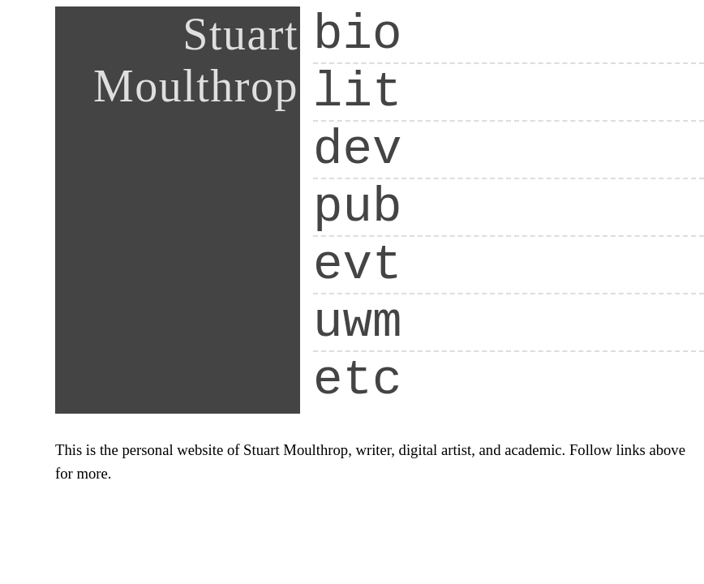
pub (357, 207)
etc (357, 380)
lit (357, 92)
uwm (357, 322)
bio (357, 34)
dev (357, 150)
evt (357, 265)
